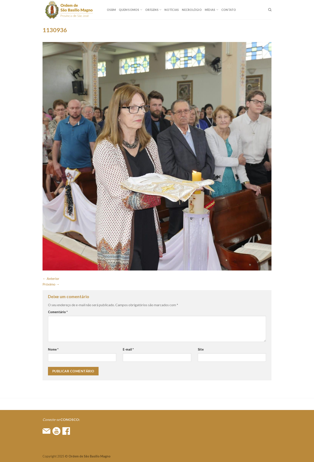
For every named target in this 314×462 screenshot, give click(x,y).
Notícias (171, 10)
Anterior (51, 278)
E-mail (128, 349)
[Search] (269, 10)
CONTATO (228, 10)
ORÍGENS (153, 10)
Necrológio (192, 10)
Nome (53, 349)
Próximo (51, 284)
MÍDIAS (211, 10)
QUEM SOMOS (130, 10)
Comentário (58, 312)
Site (201, 349)
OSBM (111, 10)
